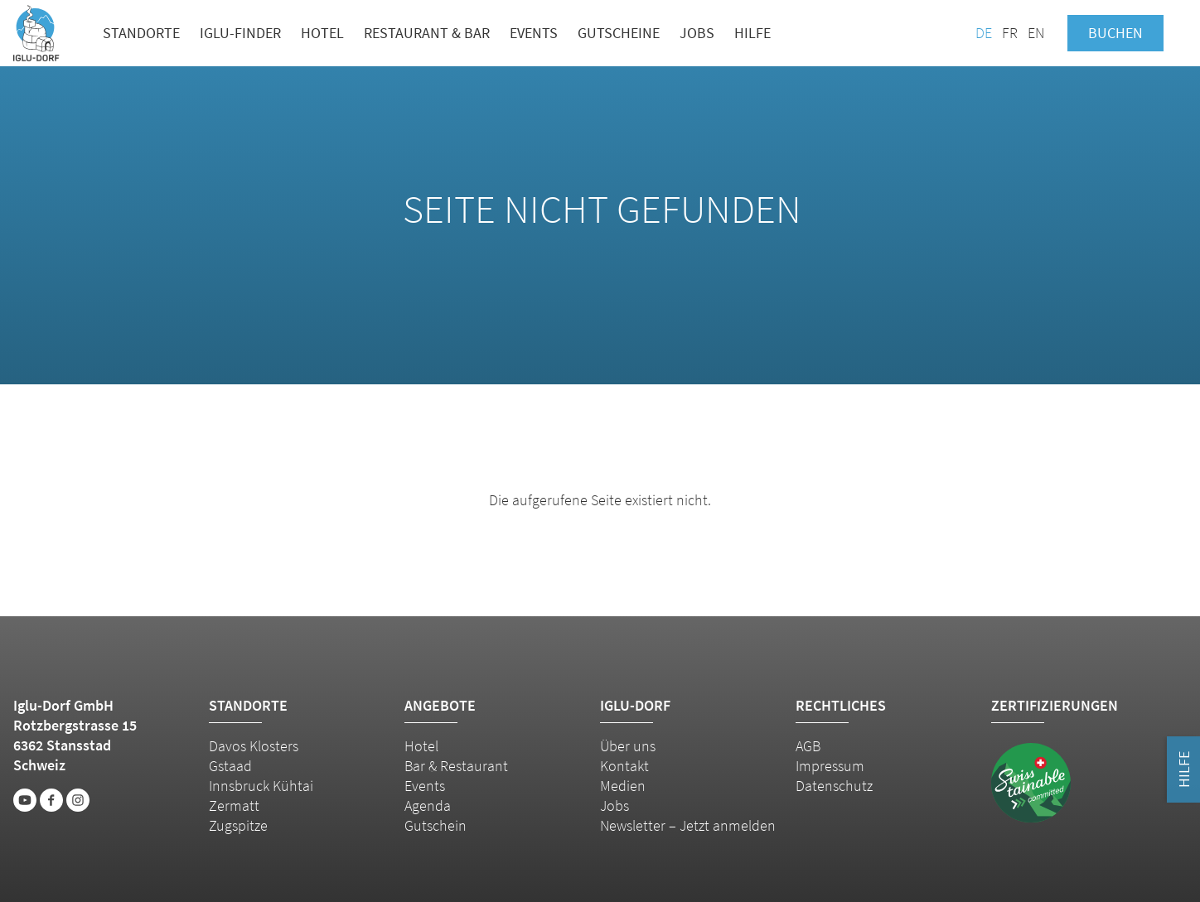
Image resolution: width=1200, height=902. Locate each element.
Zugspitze (238, 825)
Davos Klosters (253, 745)
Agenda (427, 805)
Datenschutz (834, 785)
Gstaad (230, 765)
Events (534, 32)
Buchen (1115, 32)
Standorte (141, 32)
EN (1036, 32)
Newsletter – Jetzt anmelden (688, 825)
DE (983, 32)
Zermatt (234, 805)
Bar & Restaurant (456, 765)
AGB (808, 745)
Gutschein (435, 825)
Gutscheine (619, 32)
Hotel (322, 32)
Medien (623, 785)
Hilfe (752, 32)
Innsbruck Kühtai (261, 785)
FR (1010, 32)
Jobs (697, 32)
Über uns (628, 745)
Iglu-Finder (240, 32)
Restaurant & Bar (427, 32)
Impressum (830, 765)
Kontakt (624, 765)
